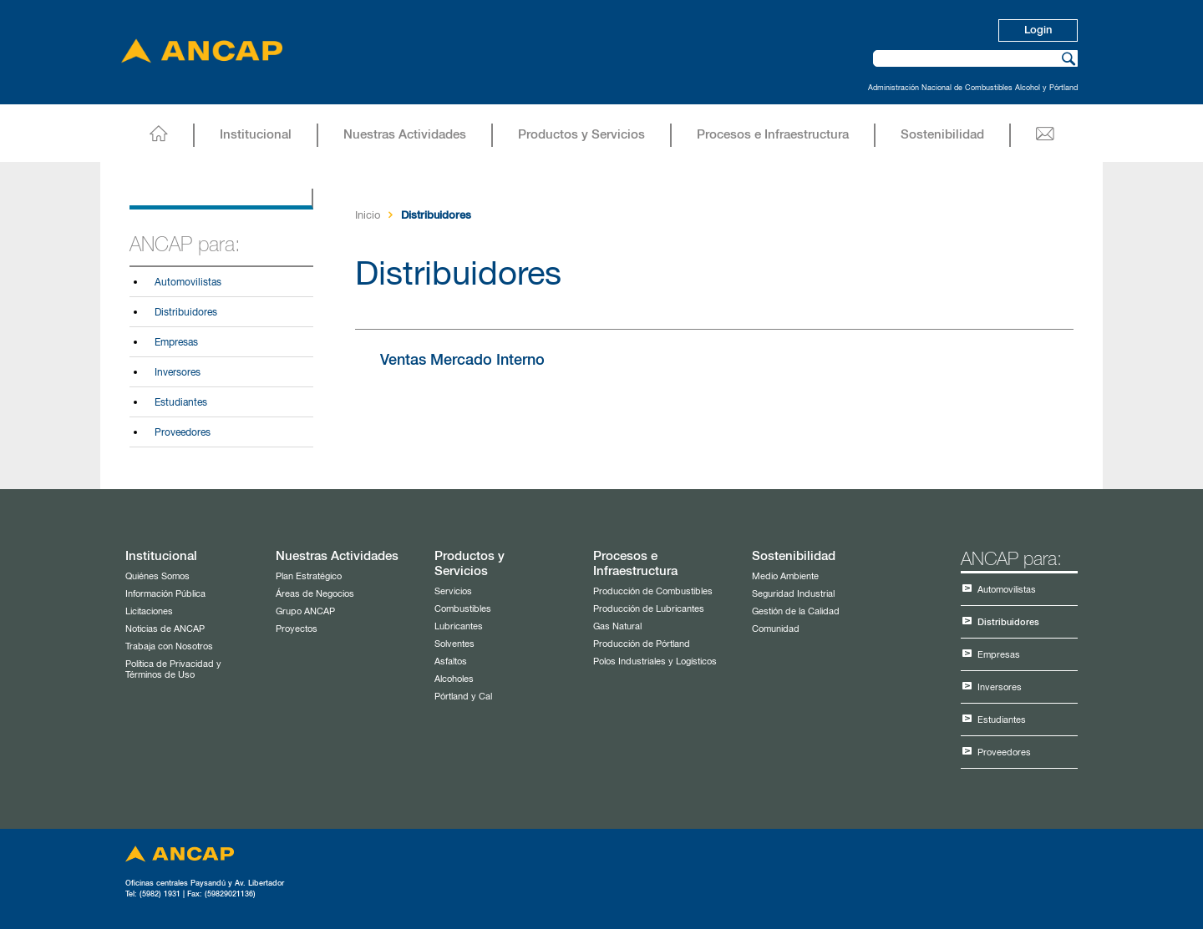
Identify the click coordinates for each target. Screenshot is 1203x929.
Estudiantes (181, 403)
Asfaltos (450, 661)
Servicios (453, 591)
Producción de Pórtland (641, 644)
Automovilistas (188, 283)
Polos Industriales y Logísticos (655, 661)
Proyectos (296, 629)
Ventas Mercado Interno (462, 360)
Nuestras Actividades (404, 135)
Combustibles (462, 608)
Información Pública (165, 593)
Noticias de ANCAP (165, 629)
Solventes (454, 644)
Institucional (256, 135)
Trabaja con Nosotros (169, 646)
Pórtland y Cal (463, 696)
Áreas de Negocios (315, 593)
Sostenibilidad (942, 135)
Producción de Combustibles (653, 591)
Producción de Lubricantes (648, 608)
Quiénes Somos (157, 576)
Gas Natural (617, 626)
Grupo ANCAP (305, 611)
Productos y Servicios (581, 135)
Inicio (367, 215)
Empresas (176, 343)
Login (1038, 30)
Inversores (177, 373)
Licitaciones (149, 611)
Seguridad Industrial (793, 593)
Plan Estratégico (309, 576)
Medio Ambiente (785, 576)
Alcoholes (454, 679)
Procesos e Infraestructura (773, 135)
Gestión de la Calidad (796, 611)
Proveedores (183, 433)
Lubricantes (458, 626)
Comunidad (775, 629)
